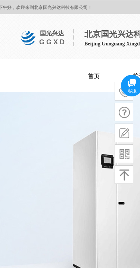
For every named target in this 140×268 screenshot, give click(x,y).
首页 (94, 76)
